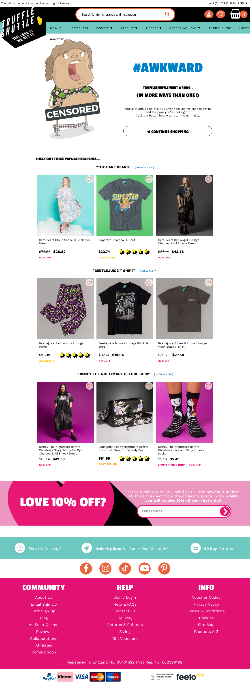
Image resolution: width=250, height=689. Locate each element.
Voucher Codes (206, 598)
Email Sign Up (44, 605)
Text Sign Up (44, 611)
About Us (43, 598)
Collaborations (43, 639)
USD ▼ (243, 3)
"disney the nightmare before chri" (125, 374)
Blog (44, 618)
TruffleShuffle (220, 28)
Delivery (125, 618)
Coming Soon (43, 652)
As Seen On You (44, 625)
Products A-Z (206, 632)
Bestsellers (78, 28)
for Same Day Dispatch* (124, 549)
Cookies (206, 618)
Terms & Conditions (206, 611)
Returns (211, 549)
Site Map (206, 625)
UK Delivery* (38, 549)
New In (55, 28)
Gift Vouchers (125, 639)
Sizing (124, 632)
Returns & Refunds (125, 625)
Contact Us (124, 611)
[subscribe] (225, 511)
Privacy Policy (206, 605)
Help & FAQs (125, 605)
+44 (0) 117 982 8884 (222, 3)
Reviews (43, 632)
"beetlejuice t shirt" (125, 270)
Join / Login (125, 598)
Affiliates (43, 645)
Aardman (57, 39)
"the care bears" (125, 167)
